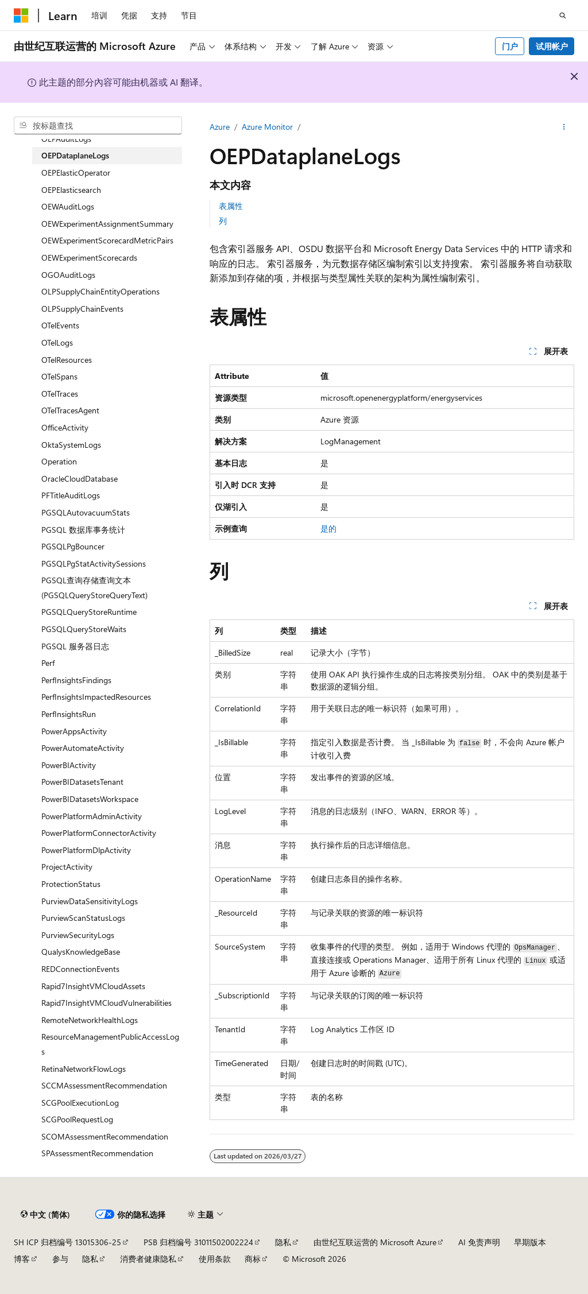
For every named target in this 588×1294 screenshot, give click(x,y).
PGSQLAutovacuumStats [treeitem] (85, 512)
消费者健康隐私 (148, 1258)
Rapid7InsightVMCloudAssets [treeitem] (93, 986)
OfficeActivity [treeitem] (64, 427)
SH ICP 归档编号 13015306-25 (67, 1242)
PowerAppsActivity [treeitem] (74, 731)
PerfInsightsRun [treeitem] (68, 713)
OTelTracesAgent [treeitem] (70, 410)
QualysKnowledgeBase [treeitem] (80, 951)
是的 (328, 528)
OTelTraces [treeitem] (59, 393)
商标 (253, 1258)
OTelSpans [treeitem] (59, 376)
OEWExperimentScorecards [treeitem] (89, 257)
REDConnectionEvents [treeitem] (80, 968)
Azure (220, 126)
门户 (510, 46)
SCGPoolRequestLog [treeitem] (77, 1119)
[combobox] (98, 126)
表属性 (231, 205)
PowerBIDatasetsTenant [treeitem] (82, 781)
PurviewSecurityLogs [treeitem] (77, 934)
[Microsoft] (21, 15)
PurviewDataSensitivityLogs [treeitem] (89, 901)
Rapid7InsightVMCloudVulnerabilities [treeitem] (106, 1002)
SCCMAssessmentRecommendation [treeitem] (104, 1085)
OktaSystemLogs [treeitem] (71, 444)
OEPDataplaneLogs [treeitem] (75, 155)
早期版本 (530, 1242)
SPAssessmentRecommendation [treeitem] (97, 1153)
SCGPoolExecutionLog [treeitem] (80, 1102)
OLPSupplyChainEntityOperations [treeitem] (100, 291)
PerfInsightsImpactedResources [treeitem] (96, 696)
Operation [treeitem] (59, 461)
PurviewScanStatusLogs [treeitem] (83, 917)
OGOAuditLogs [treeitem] (68, 274)
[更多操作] (564, 127)
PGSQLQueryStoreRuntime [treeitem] (89, 611)
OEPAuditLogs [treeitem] (66, 138)
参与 (60, 1258)
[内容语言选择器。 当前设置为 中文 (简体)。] (45, 1214)
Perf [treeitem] (48, 662)
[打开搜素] (562, 15)
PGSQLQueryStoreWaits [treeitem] (83, 628)
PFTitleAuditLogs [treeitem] (70, 495)
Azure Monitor (267, 126)
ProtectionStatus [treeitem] (70, 883)
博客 (22, 1258)
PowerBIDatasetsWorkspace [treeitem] (89, 798)
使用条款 (215, 1258)
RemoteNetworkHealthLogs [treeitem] (89, 1019)
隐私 (283, 1242)
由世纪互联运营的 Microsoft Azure (375, 1242)
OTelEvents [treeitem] (60, 325)
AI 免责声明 (479, 1242)
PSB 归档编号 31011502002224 (198, 1242)
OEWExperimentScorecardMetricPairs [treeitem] (107, 240)
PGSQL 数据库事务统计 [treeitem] (83, 529)
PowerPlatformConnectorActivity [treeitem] (98, 832)
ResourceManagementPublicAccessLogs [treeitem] (110, 1044)
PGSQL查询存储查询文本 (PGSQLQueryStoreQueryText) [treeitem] (94, 587)
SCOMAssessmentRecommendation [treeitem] (104, 1136)
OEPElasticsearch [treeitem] (71, 189)
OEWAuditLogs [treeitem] (67, 206)
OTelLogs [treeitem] (57, 342)
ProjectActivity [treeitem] (66, 866)
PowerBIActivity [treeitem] (68, 765)
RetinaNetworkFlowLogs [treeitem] (83, 1068)
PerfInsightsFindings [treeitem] (76, 680)
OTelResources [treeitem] (66, 359)
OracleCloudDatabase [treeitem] (79, 478)
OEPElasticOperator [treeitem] (75, 172)
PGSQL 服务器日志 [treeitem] (75, 646)
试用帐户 (552, 46)
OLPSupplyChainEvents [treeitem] (82, 308)
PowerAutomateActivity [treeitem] (82, 747)
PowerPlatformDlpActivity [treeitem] (86, 849)
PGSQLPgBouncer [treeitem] (73, 546)
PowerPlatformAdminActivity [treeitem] (91, 816)
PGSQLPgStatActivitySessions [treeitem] (93, 563)
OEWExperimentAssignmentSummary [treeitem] (107, 223)
